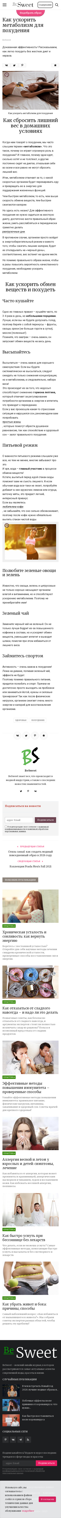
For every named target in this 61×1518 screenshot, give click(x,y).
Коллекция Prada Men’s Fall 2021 (30, 866)
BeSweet (30, 770)
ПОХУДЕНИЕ (38, 720)
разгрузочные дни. (13, 231)
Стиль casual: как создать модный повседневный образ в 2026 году (30, 853)
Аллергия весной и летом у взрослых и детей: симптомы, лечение (28, 1163)
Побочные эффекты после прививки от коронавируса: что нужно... (39, 1404)
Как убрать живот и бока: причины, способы (24, 1306)
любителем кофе (12, 506)
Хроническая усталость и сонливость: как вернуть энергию (24, 936)
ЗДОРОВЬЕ (21, 720)
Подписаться (45, 819)
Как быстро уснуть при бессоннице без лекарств (23, 1238)
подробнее (28, 1511)
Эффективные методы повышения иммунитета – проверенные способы (25, 1087)
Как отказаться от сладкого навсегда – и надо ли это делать (30, 1010)
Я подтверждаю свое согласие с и (27, 829)
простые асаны (11, 421)
